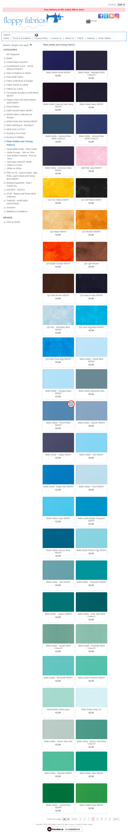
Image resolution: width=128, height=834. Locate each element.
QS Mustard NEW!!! (91, 231)
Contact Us (56, 38)
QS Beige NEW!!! (58, 231)
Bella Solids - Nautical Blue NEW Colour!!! (58, 137)
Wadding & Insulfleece (16, 188)
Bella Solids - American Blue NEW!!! (58, 169)
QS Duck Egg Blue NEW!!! (91, 327)
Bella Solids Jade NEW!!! (91, 773)
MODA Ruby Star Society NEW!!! (21, 121)
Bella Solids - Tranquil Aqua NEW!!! (58, 392)
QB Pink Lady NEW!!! (91, 168)
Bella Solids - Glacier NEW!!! (91, 423)
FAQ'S (80, 38)
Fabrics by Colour (14, 88)
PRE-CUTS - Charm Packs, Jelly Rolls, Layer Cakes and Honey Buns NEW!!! (21, 152)
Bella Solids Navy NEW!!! (91, 104)
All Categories (13, 54)
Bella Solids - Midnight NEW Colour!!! (91, 73)
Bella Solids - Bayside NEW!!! (58, 773)
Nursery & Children (15, 137)
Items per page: (54, 819)
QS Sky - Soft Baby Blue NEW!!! (58, 328)
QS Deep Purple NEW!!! (91, 295)
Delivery (91, 38)
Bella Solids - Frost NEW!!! (91, 486)
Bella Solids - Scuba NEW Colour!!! (58, 647)
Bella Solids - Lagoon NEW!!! (58, 614)
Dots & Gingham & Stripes (18, 73)
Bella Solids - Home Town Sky (58, 741)
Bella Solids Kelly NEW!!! (91, 805)
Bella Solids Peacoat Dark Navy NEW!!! (58, 105)
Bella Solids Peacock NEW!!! (91, 677)
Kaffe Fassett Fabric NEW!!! (19, 110)
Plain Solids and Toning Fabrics (59, 45)
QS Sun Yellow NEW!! (58, 200)
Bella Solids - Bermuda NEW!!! (58, 677)
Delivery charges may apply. (17, 45)
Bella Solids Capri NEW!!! (58, 518)
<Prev (74, 819)
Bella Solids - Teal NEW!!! (58, 582)
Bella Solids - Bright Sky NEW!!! (58, 486)
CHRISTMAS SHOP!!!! (17, 62)
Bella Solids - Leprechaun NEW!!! (58, 806)
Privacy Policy (41, 38)
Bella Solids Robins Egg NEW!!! (91, 550)
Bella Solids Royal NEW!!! (58, 72)
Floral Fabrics (12, 106)
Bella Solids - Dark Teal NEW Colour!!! (91, 615)
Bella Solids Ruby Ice (91, 709)
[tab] (5, 58)
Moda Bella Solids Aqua (58, 709)
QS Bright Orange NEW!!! (58, 263)
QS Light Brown (91, 263)
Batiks (9, 58)
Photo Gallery (104, 38)
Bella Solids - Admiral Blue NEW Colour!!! (91, 137)
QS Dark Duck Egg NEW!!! (58, 359)
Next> (116, 819)
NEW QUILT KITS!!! (15, 129)
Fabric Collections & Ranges (19, 81)
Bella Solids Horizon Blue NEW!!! (58, 551)
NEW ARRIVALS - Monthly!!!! (20, 125)
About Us (69, 38)
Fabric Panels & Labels (17, 85)
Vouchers (10, 184)
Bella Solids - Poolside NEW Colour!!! (91, 647)
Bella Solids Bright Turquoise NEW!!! (91, 519)
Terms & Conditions (22, 38)
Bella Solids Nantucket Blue (91, 391)
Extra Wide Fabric (14, 77)
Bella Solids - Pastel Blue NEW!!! (91, 360)
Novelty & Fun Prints (16, 133)
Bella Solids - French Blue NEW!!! (58, 424)
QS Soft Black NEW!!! (91, 200)
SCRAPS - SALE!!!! (15, 166)
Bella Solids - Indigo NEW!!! (58, 454)
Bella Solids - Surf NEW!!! (91, 454)
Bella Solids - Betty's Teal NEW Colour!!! (91, 742)
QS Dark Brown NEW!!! (58, 295)
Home (6, 38)
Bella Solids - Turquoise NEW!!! (91, 582)
